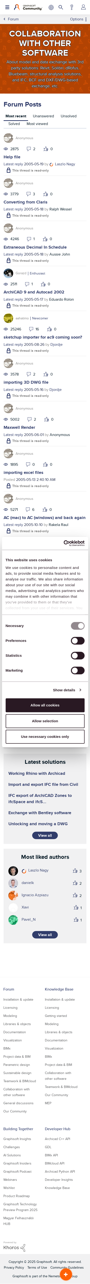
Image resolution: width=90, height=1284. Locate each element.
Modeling (10, 1015)
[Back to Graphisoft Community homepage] (28, 7)
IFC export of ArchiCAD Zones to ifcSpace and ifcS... (40, 798)
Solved (14, 123)
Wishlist (9, 1187)
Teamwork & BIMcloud (19, 1081)
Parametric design (16, 1064)
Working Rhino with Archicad (36, 773)
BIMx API (51, 1155)
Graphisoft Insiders (17, 1163)
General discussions (18, 1103)
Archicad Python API (60, 1171)
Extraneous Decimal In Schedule (35, 247)
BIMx (7, 1048)
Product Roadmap (16, 1196)
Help (72, 7)
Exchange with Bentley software (39, 813)
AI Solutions (12, 1155)
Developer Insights (59, 1179)
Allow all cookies (45, 705)
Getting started (56, 1015)
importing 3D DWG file (26, 382)
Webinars (10, 1179)
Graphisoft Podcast (17, 1171)
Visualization (12, 1040)
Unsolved (69, 116)
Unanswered (43, 116)
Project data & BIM (16, 1056)
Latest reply (13, 164)
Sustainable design (17, 1072)
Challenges (11, 1147)
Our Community (15, 1111)
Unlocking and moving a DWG (38, 824)
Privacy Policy (14, 1267)
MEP (48, 1103)
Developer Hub (57, 1129)
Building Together (18, 1129)
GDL (48, 1147)
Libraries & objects (17, 1023)
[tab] (16, 117)
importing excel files (23, 472)
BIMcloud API (54, 1163)
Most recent (16, 116)
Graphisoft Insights (17, 1138)
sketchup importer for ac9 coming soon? (43, 337)
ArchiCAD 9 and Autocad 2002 (34, 292)
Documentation (14, 1032)
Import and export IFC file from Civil (43, 784)
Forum (8, 989)
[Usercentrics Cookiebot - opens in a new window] (64, 543)
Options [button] (76, 19)
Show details (64, 690)
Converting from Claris (26, 202)
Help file (12, 157)
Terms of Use (37, 1267)
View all (45, 835)
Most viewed (37, 123)
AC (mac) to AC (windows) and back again (44, 517)
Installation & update (18, 999)
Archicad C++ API (57, 1138)
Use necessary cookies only (45, 737)
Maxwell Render (19, 427)
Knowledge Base (59, 989)
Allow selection (45, 721)
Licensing (10, 1007)
